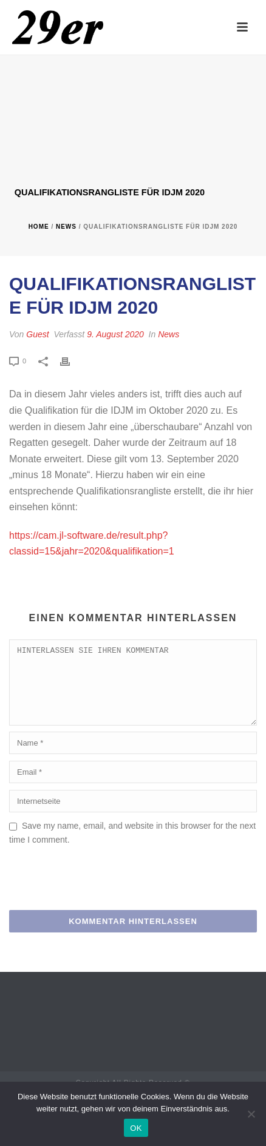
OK (136, 1128)
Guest (37, 334)
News (66, 226)
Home (39, 226)
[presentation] (101, 894)
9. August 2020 (115, 334)
